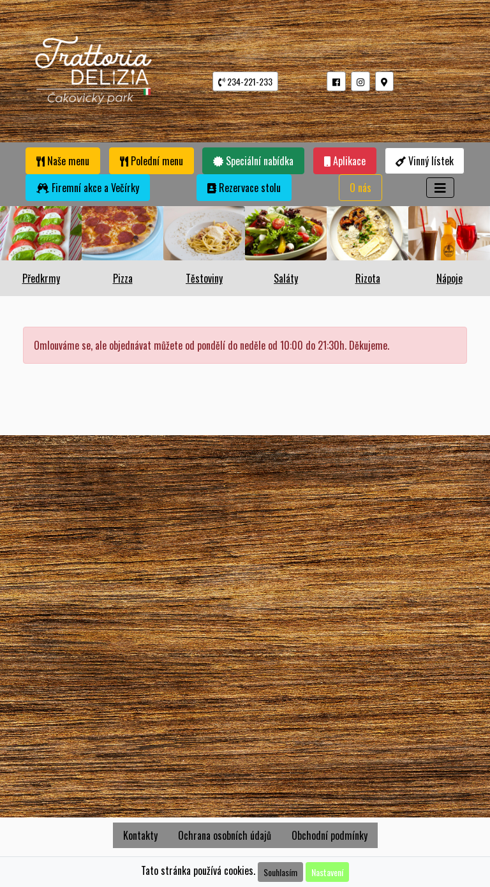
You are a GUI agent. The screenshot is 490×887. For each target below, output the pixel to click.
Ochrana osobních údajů (224, 835)
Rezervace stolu (244, 187)
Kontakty (140, 835)
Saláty (286, 278)
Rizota (367, 278)
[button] (336, 81)
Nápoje (449, 278)
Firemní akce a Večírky (87, 187)
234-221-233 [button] (245, 81)
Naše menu (62, 160)
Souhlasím (280, 872)
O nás (360, 187)
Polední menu (151, 160)
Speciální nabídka (253, 160)
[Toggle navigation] (440, 187)
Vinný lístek (425, 160)
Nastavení (327, 872)
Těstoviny (204, 278)
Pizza (123, 278)
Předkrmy (41, 278)
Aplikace (345, 160)
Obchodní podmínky (330, 835)
